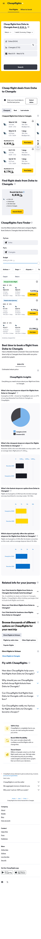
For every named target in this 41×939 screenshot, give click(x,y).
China (24, 798)
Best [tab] (15, 110)
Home (14, 798)
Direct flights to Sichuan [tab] (11, 635)
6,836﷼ (22, 27)
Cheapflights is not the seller (21, 782)
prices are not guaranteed (10, 775)
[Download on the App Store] (20, 872)
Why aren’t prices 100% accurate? (21, 790)
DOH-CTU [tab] (20, 364)
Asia (19, 798)
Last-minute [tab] (25, 110)
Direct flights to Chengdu (11, 656)
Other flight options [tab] (29, 640)
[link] (17, 211)
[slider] (38, 263)
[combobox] (8, 32)
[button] (3, 3)
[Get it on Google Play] (7, 872)
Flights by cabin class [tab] (10, 640)
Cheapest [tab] (6, 110)
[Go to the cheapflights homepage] (15, 3)
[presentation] (28, 27)
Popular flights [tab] (8, 645)
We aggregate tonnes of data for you (21, 786)
